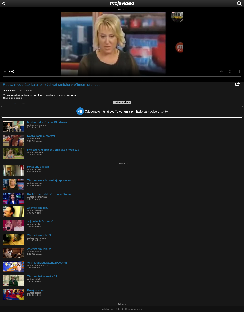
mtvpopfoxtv (9, 91)
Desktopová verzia (134, 309)
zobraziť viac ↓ (122, 102)
